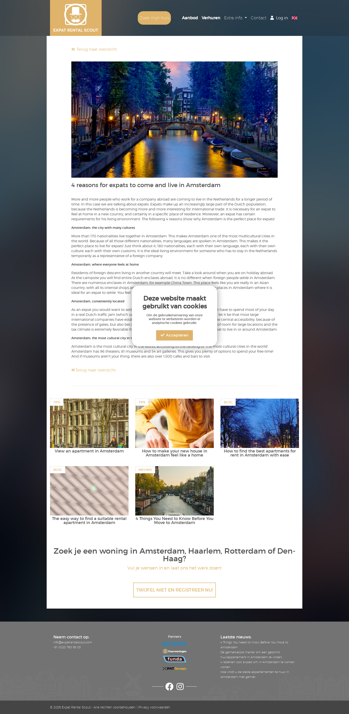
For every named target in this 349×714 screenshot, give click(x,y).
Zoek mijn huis (154, 17)
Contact (258, 17)
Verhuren (211, 17)
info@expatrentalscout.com (72, 642)
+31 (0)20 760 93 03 (67, 647)
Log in (279, 17)
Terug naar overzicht (94, 49)
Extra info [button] (234, 17)
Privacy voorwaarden (154, 707)
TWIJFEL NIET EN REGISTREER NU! (174, 589)
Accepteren (174, 335)
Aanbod (190, 17)
